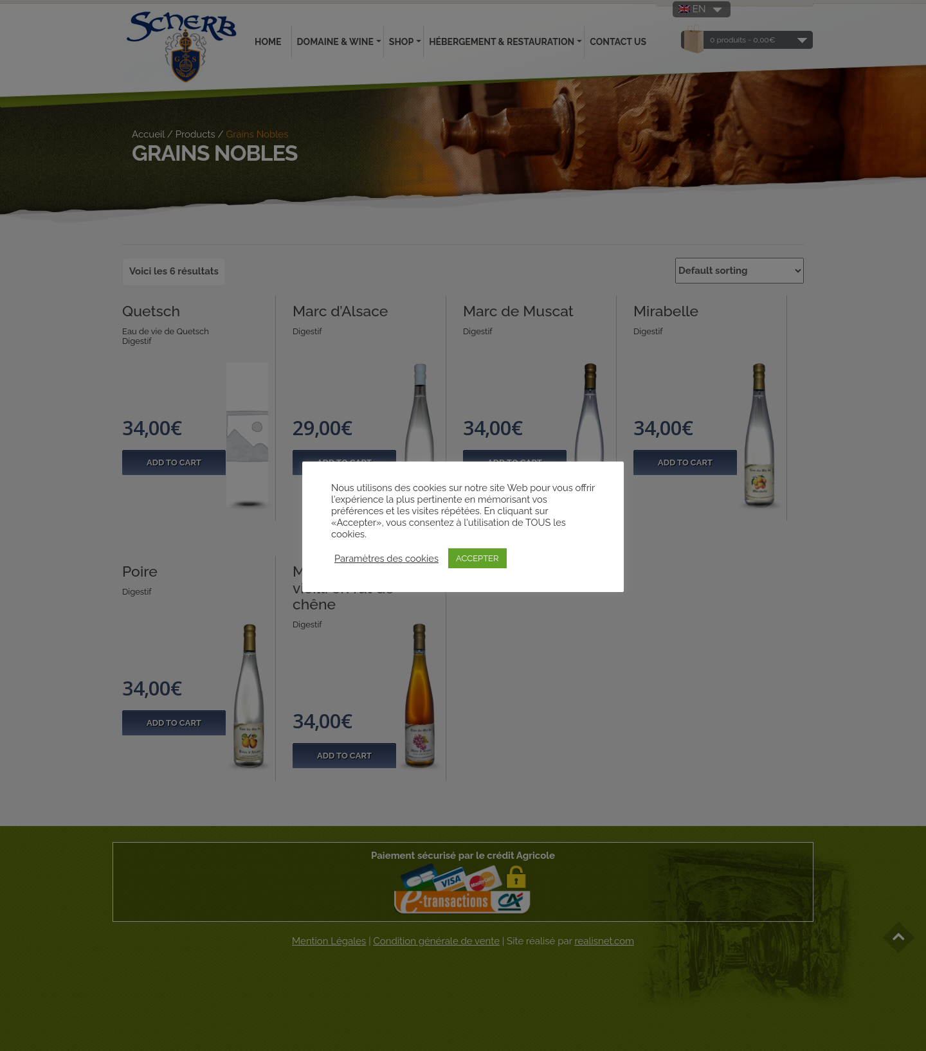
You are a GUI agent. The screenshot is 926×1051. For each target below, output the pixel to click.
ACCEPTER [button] (477, 558)
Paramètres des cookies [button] (386, 558)
